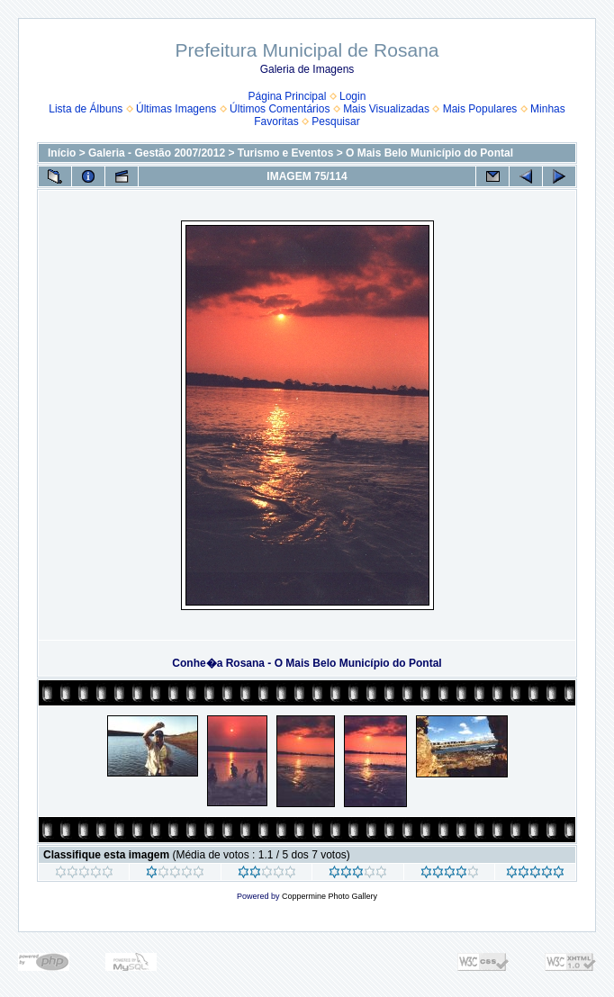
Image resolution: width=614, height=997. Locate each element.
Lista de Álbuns (85, 109)
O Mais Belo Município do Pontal (429, 153)
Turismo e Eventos (285, 153)
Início (62, 153)
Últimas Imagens (176, 109)
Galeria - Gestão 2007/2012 (156, 153)
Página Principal (287, 96)
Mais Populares (480, 109)
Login (352, 96)
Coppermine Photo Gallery (329, 896)
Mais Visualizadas (386, 109)
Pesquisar (335, 121)
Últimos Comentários (280, 109)
